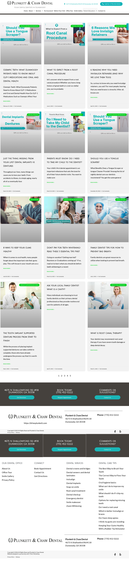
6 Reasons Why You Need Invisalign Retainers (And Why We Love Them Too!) (107, 74)
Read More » (7, 106)
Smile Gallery (78, 11)
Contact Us (101, 11)
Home (26, 11)
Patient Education (90, 11)
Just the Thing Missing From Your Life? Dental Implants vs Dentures (19, 167)
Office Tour (69, 11)
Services (39, 11)
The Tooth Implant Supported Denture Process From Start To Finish (19, 345)
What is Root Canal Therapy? (106, 342)
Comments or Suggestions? (107, 402)
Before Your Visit (59, 11)
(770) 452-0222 (108, 425)
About (32, 11)
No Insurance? (48, 11)
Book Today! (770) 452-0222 (64, 402)
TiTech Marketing (34, 564)
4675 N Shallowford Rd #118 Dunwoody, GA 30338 (21, 402)
